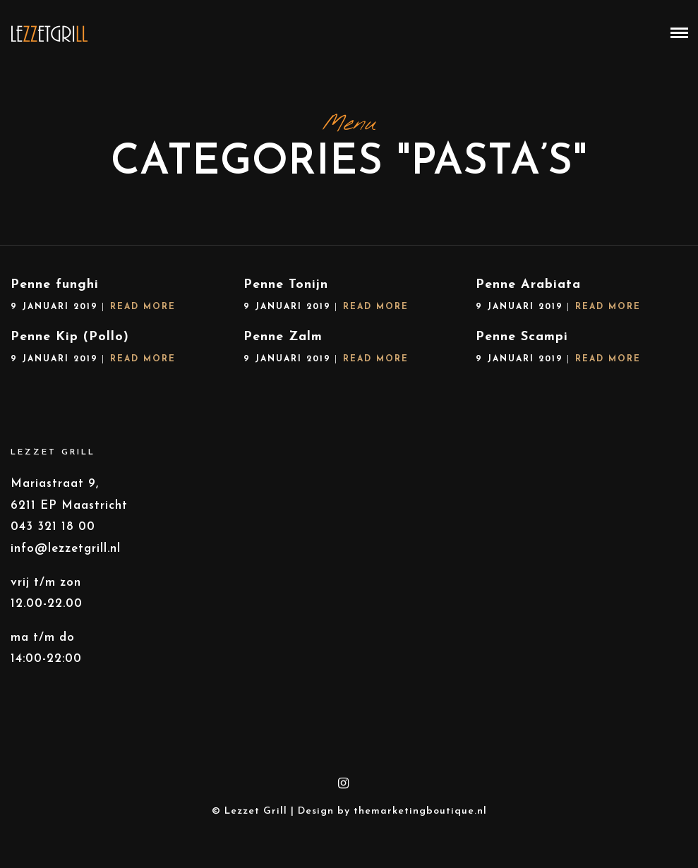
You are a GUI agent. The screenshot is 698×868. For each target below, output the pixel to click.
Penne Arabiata (528, 284)
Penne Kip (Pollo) (70, 337)
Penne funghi (55, 284)
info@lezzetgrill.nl (66, 549)
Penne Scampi (522, 337)
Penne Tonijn (285, 284)
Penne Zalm (283, 337)
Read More (143, 307)
